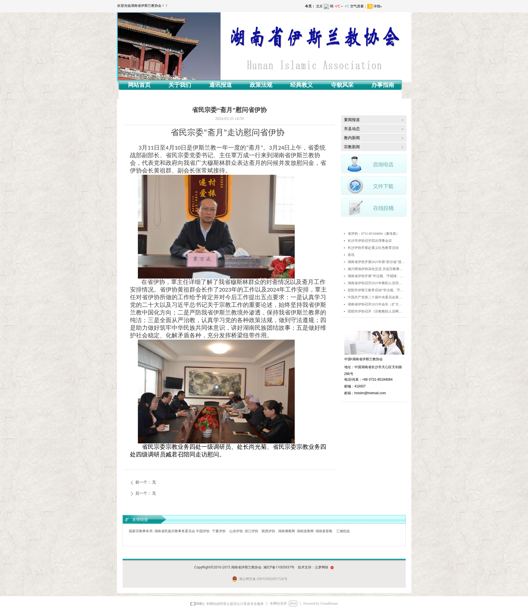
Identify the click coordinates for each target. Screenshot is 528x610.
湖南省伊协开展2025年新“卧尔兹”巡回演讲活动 (376, 262)
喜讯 (351, 255)
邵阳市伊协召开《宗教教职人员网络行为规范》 (376, 311)
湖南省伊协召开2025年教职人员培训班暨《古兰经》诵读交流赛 (376, 283)
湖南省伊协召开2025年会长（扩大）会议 (376, 304)
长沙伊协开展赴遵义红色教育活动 (373, 248)
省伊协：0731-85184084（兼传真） (374, 234)
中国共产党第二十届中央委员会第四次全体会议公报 (376, 297)
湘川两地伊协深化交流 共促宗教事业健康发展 (376, 269)
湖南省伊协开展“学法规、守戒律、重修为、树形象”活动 (376, 276)
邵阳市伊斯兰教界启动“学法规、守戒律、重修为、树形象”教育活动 (376, 290)
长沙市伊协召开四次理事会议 (370, 241)
